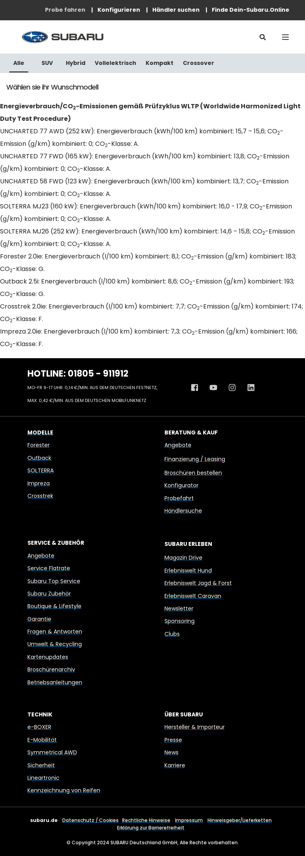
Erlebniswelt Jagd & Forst (198, 583)
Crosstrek (40, 496)
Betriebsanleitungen (54, 682)
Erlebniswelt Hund (188, 570)
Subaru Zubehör (49, 594)
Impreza (38, 483)
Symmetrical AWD (52, 752)
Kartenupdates (47, 657)
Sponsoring (179, 621)
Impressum (189, 820)
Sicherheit (41, 765)
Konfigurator (181, 485)
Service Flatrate (48, 568)
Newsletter (178, 608)
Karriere (174, 765)
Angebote (177, 445)
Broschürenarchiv (51, 669)
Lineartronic (43, 778)
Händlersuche (183, 511)
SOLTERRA (40, 470)
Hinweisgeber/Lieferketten (240, 820)
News (171, 752)
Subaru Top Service (53, 581)
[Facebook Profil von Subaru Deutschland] (197, 387)
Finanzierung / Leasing (194, 459)
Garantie (39, 619)
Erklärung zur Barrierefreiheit (150, 827)
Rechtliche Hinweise (146, 820)
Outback (39, 458)
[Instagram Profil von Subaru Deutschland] (232, 387)
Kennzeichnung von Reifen (63, 790)
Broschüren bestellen (193, 473)
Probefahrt (179, 498)
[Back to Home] (63, 37)
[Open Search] (263, 36)
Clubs (172, 634)
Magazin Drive (183, 558)
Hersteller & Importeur (194, 727)
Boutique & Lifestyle (54, 606)
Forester (38, 445)
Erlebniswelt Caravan (192, 596)
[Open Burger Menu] (285, 37)
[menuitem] (65, 10)
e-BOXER (39, 727)
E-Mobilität (42, 740)
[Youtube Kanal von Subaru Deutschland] (213, 387)
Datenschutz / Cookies (90, 820)
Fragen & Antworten (54, 631)
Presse (173, 740)
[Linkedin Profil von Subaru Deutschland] (248, 387)
